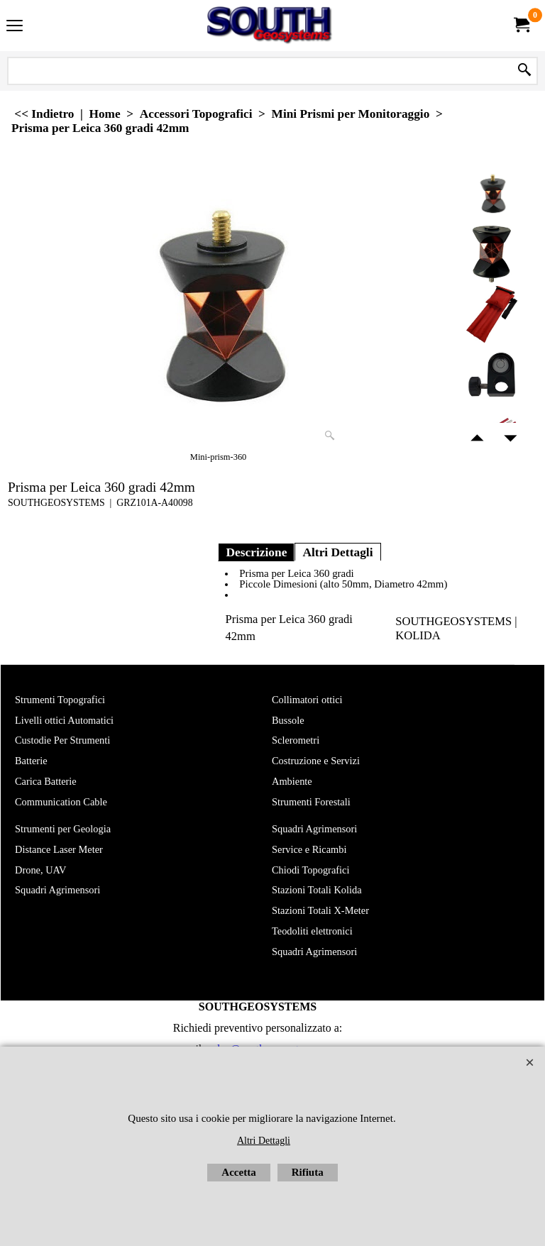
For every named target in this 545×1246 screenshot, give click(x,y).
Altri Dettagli (337, 552)
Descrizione (256, 552)
